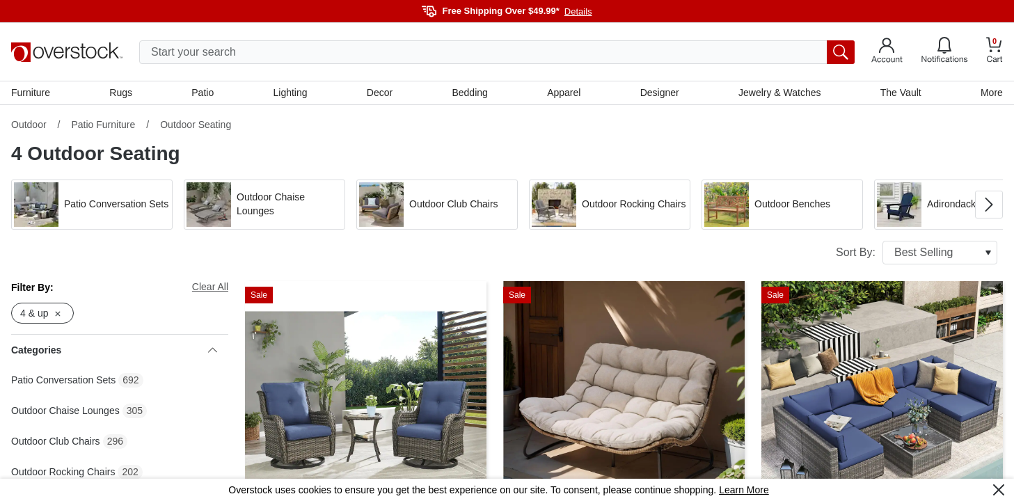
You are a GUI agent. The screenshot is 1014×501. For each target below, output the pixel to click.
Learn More (744, 489)
